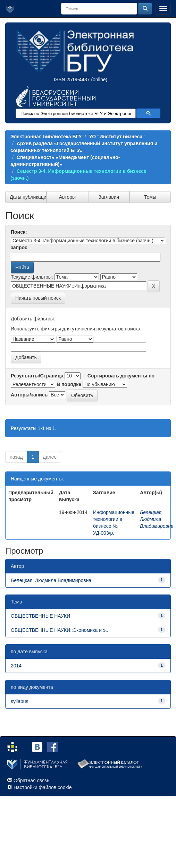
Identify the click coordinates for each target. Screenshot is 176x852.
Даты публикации (28, 197)
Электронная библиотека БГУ (46, 136)
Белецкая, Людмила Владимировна (156, 519)
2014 (16, 665)
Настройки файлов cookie (43, 787)
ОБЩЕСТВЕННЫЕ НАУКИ (40, 616)
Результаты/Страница (37, 375)
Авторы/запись (29, 394)
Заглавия (108, 197)
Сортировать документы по (121, 375)
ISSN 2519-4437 (72, 79)
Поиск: (19, 232)
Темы (150, 197)
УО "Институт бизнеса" (117, 136)
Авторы (67, 197)
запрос (19, 247)
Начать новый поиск (38, 298)
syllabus (19, 701)
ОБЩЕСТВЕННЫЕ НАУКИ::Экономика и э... (60, 630)
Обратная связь (31, 780)
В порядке (69, 384)
